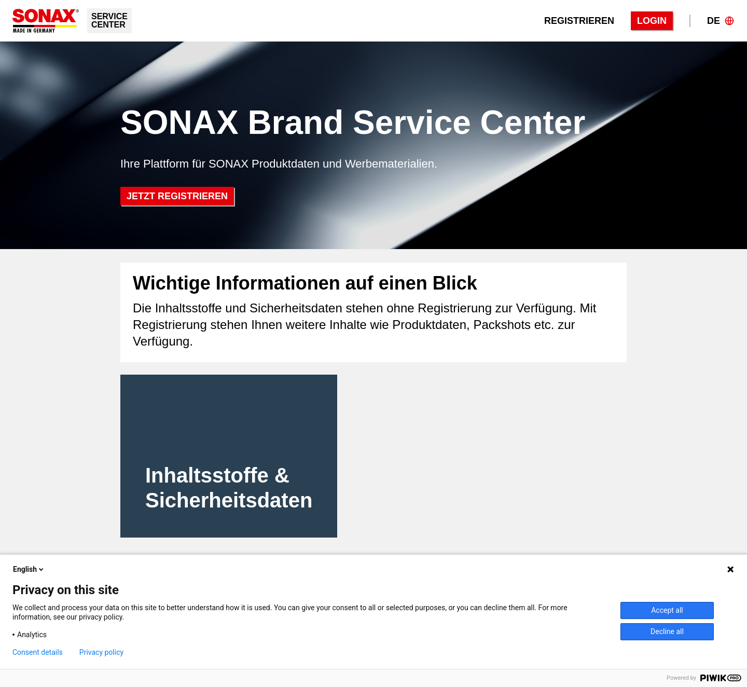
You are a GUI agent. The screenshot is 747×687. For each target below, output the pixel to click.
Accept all (667, 610)
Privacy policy (101, 652)
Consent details (37, 652)
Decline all (667, 631)
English (29, 569)
